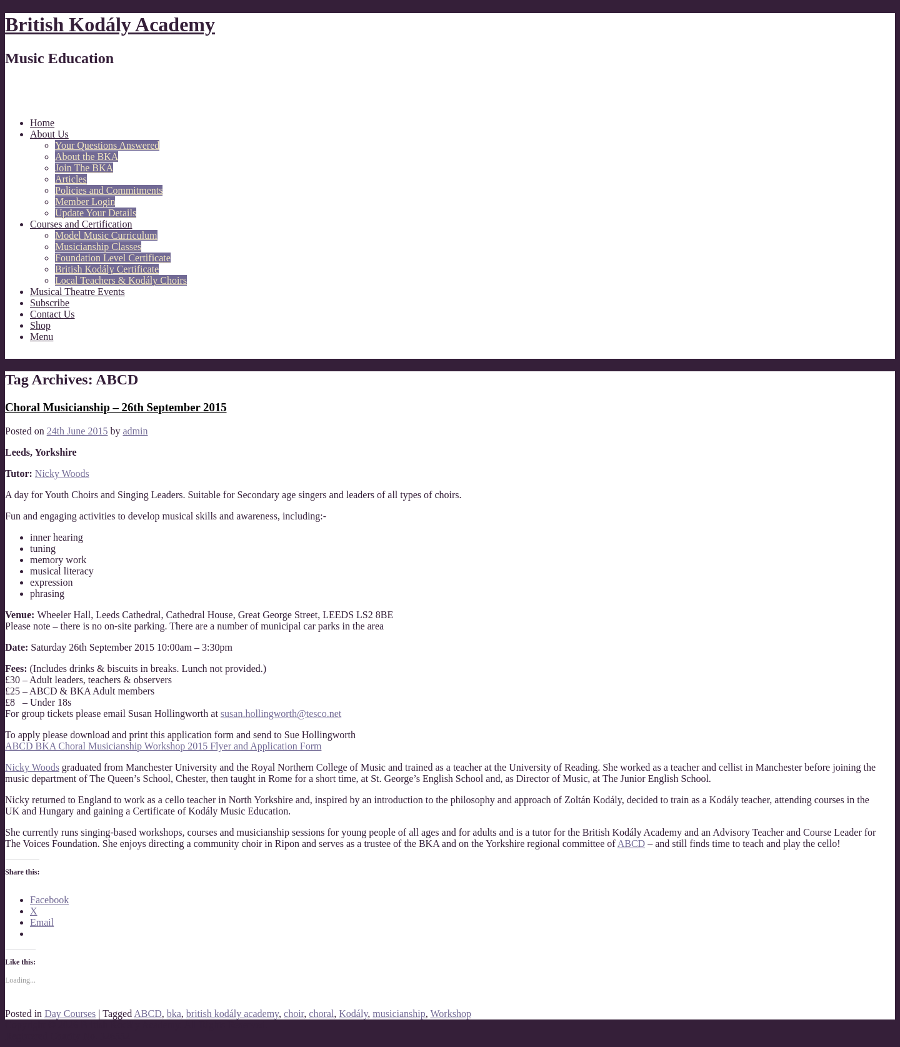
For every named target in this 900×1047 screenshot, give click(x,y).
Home (42, 123)
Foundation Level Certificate (113, 258)
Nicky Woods (62, 473)
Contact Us (52, 314)
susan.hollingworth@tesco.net (281, 713)
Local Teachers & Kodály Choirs (121, 280)
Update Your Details (95, 213)
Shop (40, 325)
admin (135, 431)
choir (294, 1013)
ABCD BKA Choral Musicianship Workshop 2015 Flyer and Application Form (163, 746)
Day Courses (70, 1013)
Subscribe (49, 303)
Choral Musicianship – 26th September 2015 (116, 407)
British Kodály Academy (110, 24)
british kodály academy (232, 1013)
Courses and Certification (81, 224)
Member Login (85, 201)
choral (321, 1013)
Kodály (353, 1013)
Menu (41, 336)
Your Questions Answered (107, 145)
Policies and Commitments (108, 190)
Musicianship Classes (98, 246)
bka (174, 1013)
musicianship (398, 1013)
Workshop (451, 1013)
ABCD (631, 843)
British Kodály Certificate (107, 269)
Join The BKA (84, 168)
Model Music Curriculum (106, 235)
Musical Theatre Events (77, 291)
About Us (49, 134)
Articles (71, 179)
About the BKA (86, 156)
